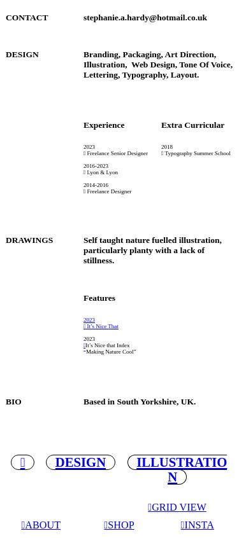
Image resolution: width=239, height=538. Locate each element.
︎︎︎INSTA (197, 525)
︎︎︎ (84, 345)
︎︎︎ (22, 462)
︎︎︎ (23, 525)
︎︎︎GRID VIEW (177, 507)
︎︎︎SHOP (119, 525)
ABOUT (43, 525)
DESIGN (80, 462)
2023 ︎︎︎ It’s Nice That (101, 323)
